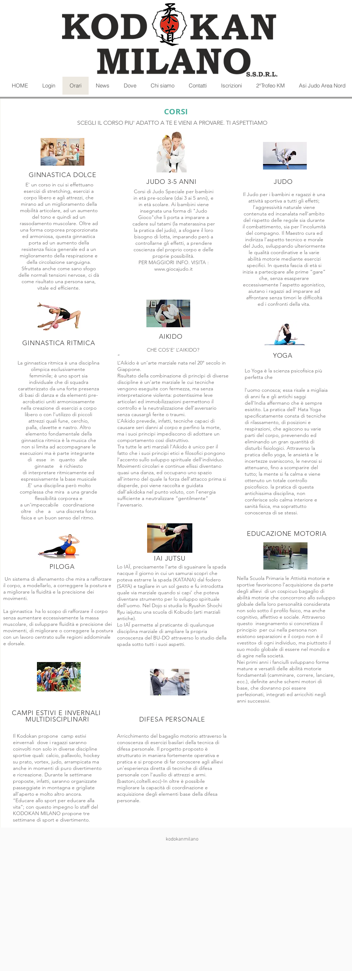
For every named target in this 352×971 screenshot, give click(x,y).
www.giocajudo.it (173, 269)
